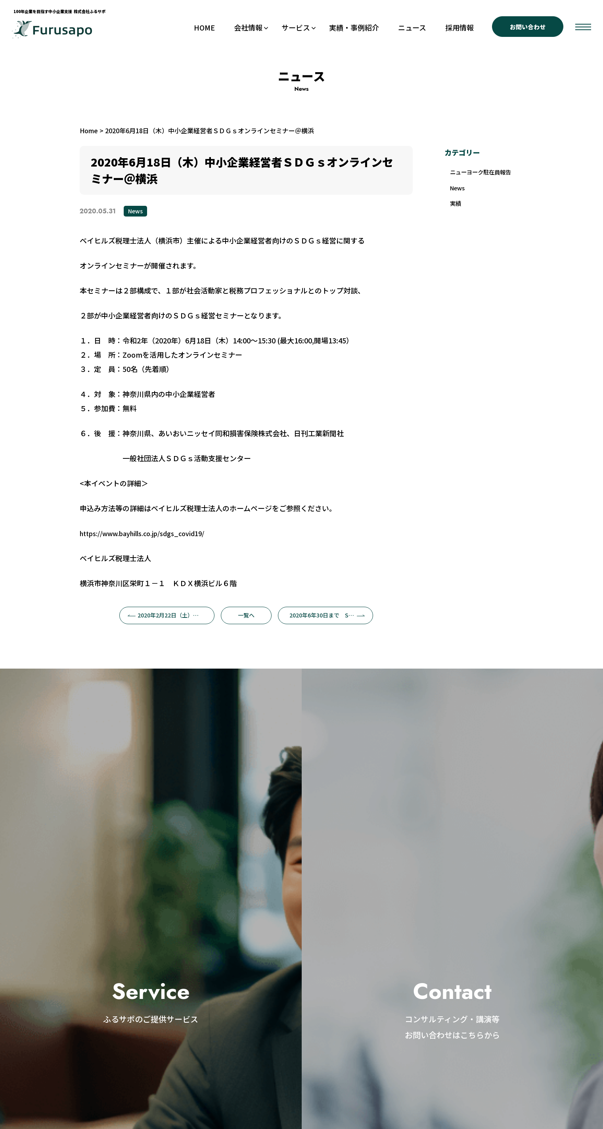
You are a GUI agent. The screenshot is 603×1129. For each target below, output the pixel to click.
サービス (295, 27)
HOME (204, 27)
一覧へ (246, 615)
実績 (457, 215)
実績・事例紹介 (354, 27)
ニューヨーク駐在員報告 (482, 177)
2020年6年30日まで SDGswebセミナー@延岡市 (331, 615)
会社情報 (248, 27)
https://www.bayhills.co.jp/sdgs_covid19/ (142, 533)
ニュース (412, 27)
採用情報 (459, 27)
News (135, 211)
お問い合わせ (528, 27)
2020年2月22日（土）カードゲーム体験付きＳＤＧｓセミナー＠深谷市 (171, 615)
